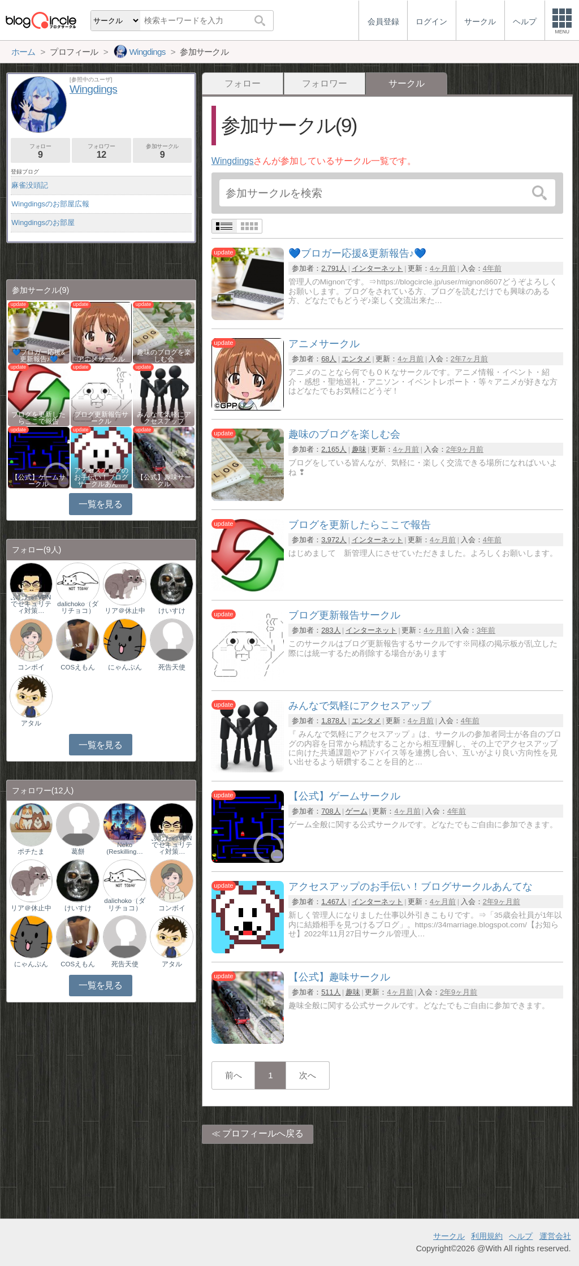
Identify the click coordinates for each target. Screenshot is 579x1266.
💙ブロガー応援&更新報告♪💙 (39, 355)
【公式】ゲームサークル (38, 480)
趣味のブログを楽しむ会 (164, 355)
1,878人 (334, 720)
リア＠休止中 (125, 610)
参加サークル (162, 151)
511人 (330, 992)
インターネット (377, 268)
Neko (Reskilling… (124, 848)
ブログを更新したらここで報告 (38, 418)
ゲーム (356, 811)
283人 (330, 630)
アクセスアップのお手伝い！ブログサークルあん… (101, 477)
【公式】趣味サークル (164, 480)
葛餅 (78, 851)
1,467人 (334, 901)
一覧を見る (100, 504)
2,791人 (334, 268)
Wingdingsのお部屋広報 (50, 204)
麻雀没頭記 (29, 185)
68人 (328, 359)
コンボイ (31, 667)
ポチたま (31, 851)
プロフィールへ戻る (263, 1133)
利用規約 (487, 1236)
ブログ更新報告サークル (101, 418)
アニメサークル (101, 359)
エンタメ (356, 359)
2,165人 (334, 449)
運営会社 (555, 1236)
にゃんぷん (125, 667)
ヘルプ (521, 1236)
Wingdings (232, 161)
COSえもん (78, 667)
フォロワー (324, 83)
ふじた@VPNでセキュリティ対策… (31, 604)
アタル (31, 723)
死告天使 (171, 667)
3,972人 (334, 539)
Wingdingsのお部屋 (43, 222)
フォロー (242, 83)
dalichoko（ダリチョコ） (77, 607)
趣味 (359, 449)
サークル (449, 1236)
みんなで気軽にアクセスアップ (164, 418)
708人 (330, 811)
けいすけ (171, 610)
